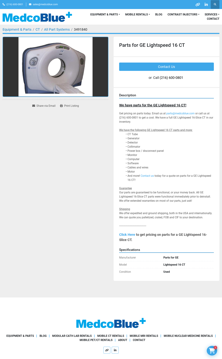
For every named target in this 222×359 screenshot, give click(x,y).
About (122, 340)
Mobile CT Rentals (110, 336)
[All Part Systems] (57, 29)
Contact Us (166, 67)
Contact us (147, 175)
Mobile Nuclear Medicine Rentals (188, 336)
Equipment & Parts (20, 336)
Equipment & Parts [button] (104, 14)
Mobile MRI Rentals (144, 336)
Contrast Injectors (182, 14)
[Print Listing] (69, 106)
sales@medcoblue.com (45, 4)
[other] (197, 4)
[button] (137, 14)
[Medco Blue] (111, 322)
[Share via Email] (44, 106)
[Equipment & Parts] (17, 29)
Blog (158, 14)
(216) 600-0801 (14, 4)
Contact (213, 18)
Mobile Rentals (136, 14)
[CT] (38, 29)
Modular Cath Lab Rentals (72, 336)
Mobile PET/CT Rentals (96, 340)
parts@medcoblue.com (180, 113)
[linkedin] (206, 4)
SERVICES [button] (211, 14)
